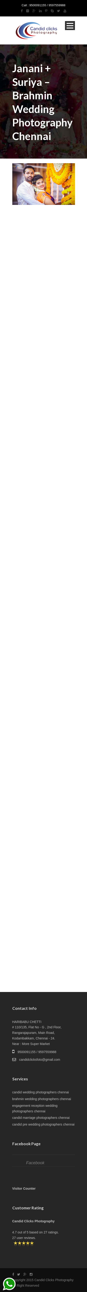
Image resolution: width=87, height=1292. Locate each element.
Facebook (35, 1163)
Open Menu (70, 25)
